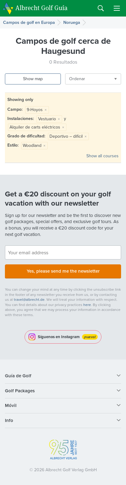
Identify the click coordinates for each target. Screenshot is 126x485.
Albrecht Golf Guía (41, 8)
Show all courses (102, 156)
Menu (117, 8)
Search (101, 8)
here (87, 305)
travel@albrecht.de (29, 299)
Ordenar (77, 79)
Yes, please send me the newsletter (63, 271)
